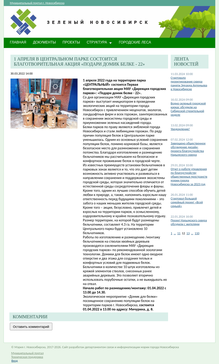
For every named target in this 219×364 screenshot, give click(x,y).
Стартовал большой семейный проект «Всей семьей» (187, 202)
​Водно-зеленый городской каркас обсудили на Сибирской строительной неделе (188, 109)
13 (188, 233)
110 (197, 233)
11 (178, 233)
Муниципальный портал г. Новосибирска (37, 3)
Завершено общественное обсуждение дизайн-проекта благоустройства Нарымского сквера (188, 149)
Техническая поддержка (27, 357)
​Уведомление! (180, 129)
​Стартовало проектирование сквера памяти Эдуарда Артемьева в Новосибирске (189, 83)
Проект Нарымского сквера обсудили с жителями (189, 222)
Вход (14, 361)
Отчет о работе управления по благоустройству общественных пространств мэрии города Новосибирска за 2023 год (189, 176)
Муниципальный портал (27, 353)
